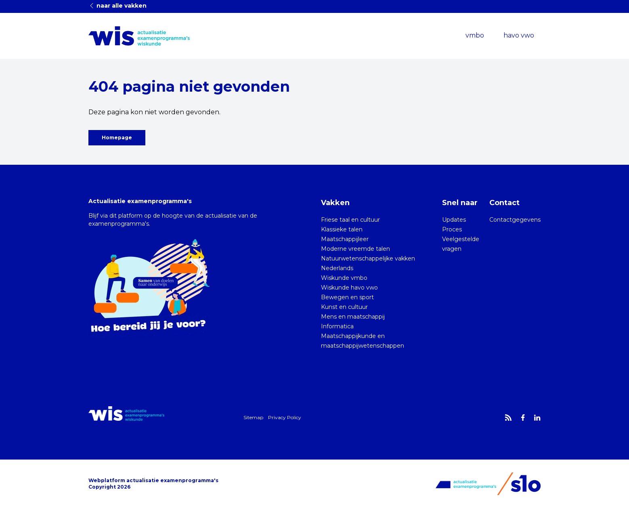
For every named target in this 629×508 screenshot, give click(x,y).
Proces (452, 229)
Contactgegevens (515, 219)
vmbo (474, 35)
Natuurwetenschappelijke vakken (368, 258)
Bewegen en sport (347, 297)
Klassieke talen (342, 229)
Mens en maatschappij (353, 316)
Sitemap (253, 417)
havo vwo (518, 35)
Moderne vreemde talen (355, 248)
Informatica (337, 326)
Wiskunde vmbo (344, 277)
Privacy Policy (284, 417)
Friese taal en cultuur (350, 219)
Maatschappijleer (345, 239)
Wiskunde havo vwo (349, 287)
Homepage (117, 137)
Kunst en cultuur (344, 307)
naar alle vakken (117, 5)
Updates (454, 219)
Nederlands (337, 268)
